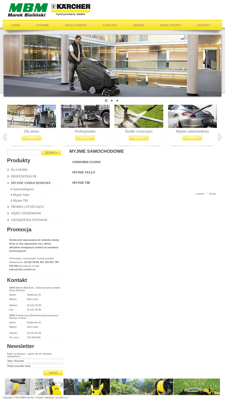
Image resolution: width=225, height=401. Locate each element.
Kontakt (203, 25)
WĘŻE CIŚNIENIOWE (26, 213)
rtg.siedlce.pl (61, 397)
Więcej (31, 138)
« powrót (199, 193)
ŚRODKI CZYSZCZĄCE (27, 206)
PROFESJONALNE (24, 176)
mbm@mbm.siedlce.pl (22, 269)
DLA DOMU (19, 169)
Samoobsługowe (23, 189)
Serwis (138, 25)
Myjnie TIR (20, 200)
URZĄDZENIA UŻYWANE (29, 220)
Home (15, 25)
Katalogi (110, 25)
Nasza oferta (76, 25)
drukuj (212, 193)
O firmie (42, 25)
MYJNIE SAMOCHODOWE (31, 183)
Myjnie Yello (21, 195)
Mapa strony (171, 25)
